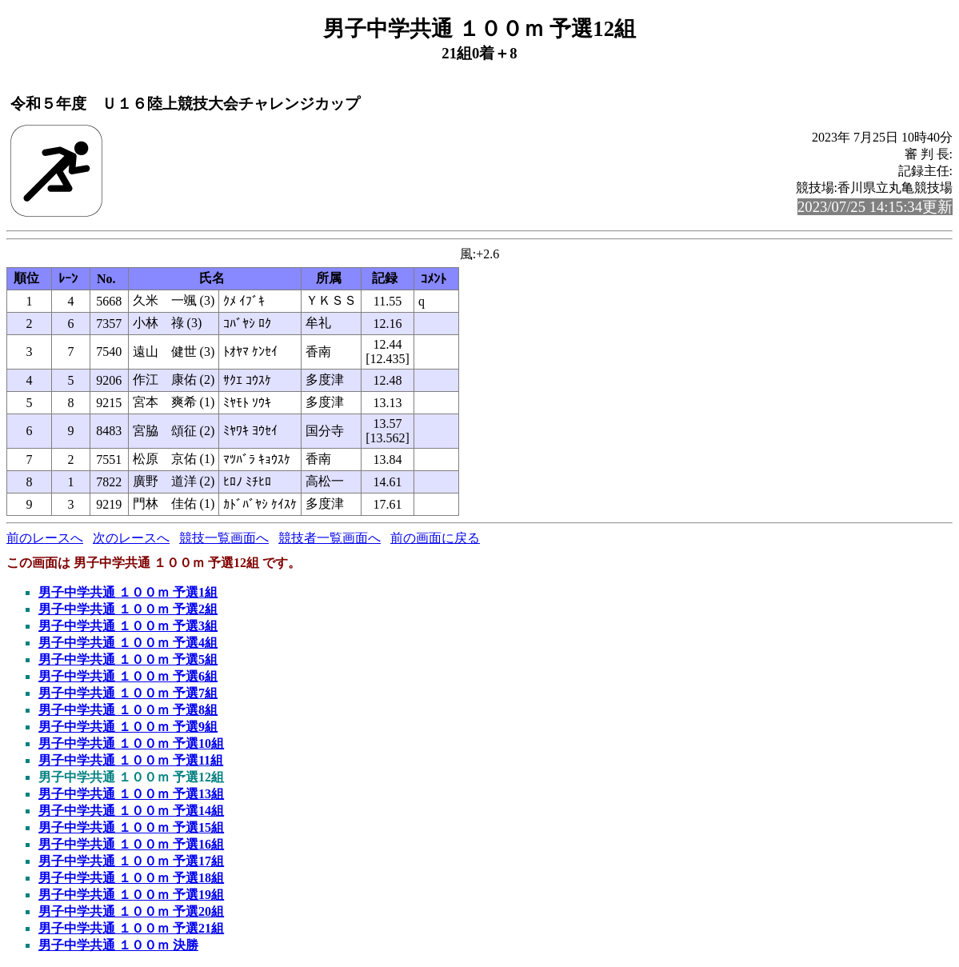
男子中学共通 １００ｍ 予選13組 (131, 794)
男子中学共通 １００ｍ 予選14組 (131, 810)
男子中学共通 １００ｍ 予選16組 (131, 844)
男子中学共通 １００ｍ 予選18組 (131, 878)
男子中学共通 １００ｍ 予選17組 (131, 861)
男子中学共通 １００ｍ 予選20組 (131, 911)
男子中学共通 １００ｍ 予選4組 (128, 642)
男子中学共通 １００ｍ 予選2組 (128, 609)
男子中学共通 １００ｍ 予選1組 (128, 592)
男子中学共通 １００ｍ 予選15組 (131, 827)
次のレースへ (131, 538)
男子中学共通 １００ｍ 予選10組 (131, 743)
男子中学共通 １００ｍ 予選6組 (128, 676)
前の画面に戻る (435, 538)
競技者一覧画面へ (329, 538)
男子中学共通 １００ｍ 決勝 (118, 945)
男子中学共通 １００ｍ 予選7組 (128, 693)
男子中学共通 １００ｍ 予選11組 (130, 760)
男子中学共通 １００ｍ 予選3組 (128, 626)
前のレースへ (44, 538)
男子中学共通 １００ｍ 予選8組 (128, 710)
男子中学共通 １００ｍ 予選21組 (131, 928)
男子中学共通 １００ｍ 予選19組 (131, 894)
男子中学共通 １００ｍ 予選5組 (128, 659)
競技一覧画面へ (224, 538)
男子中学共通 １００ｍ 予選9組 (128, 726)
